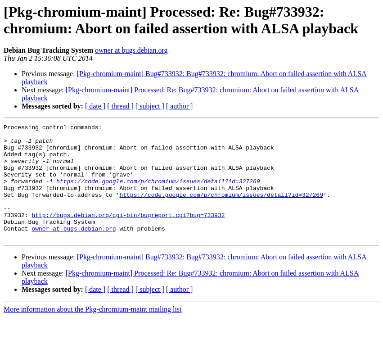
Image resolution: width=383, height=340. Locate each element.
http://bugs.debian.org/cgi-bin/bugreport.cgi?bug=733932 (128, 234)
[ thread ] (120, 106)
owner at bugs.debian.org (131, 50)
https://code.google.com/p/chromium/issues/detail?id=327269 (158, 193)
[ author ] (179, 106)
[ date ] (95, 106)
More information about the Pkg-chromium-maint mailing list (93, 332)
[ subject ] (149, 106)
